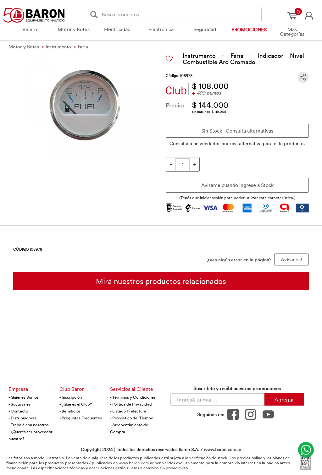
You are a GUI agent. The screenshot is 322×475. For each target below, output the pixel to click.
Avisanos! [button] (291, 259)
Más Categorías (292, 31)
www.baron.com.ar (222, 449)
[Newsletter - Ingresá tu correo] (217, 399)
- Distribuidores (22, 418)
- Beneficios (69, 411)
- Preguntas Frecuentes (80, 418)
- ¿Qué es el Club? (75, 404)
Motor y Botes (74, 29)
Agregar (284, 399)
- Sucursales (19, 404)
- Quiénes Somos (23, 397)
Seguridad (204, 29)
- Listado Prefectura (128, 411)
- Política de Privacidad (131, 404)
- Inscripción (70, 397)
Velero (29, 29)
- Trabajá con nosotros (28, 425)
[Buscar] (95, 14)
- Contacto (18, 411)
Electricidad (117, 29)
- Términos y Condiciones (133, 397)
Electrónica (161, 29)
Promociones (249, 29)
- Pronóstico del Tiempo (131, 418)
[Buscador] (180, 14)
